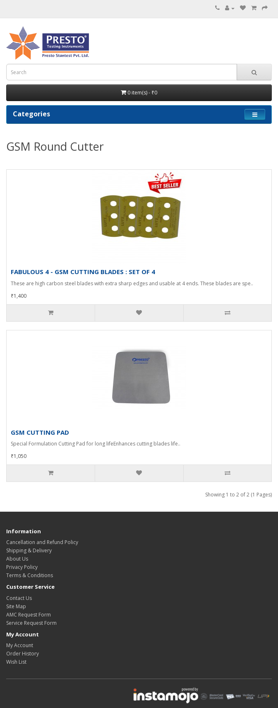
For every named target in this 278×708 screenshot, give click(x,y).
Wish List (16, 661)
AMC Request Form (28, 614)
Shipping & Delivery (29, 550)
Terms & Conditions (29, 575)
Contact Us (19, 598)
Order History (22, 653)
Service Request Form (31, 622)
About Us (17, 558)
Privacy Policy (22, 567)
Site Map (16, 606)
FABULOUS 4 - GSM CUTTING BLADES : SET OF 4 (83, 271)
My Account (19, 645)
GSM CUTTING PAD (40, 432)
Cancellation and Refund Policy (42, 542)
